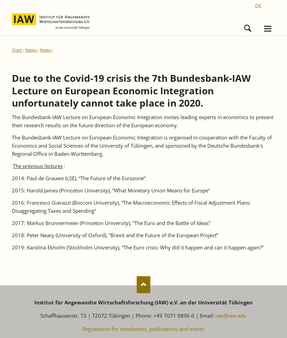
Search (248, 26)
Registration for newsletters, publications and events (143, 328)
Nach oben (143, 284)
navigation (267, 28)
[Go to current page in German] (258, 5)
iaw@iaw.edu (230, 315)
